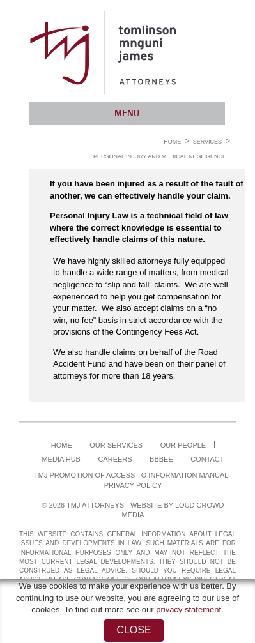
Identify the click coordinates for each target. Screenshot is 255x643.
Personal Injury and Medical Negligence (159, 156)
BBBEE (161, 459)
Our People (183, 445)
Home (172, 142)
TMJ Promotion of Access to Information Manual (131, 475)
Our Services (116, 445)
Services (207, 142)
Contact (207, 459)
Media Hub (61, 459)
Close (133, 629)
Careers (115, 459)
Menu (126, 113)
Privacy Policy (133, 485)
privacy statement (188, 609)
